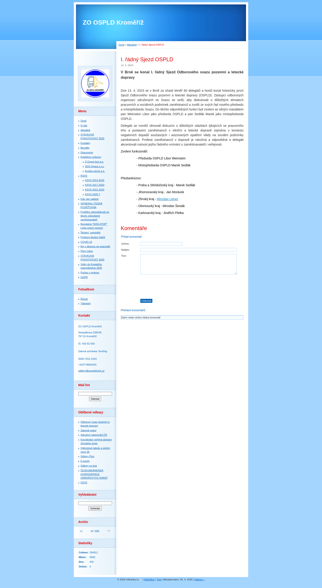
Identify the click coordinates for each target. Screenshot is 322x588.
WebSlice (149, 579)
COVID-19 (86, 242)
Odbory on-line (88, 465)
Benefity (84, 147)
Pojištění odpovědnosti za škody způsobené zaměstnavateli (94, 216)
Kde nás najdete (89, 199)
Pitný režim (86, 251)
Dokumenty (86, 152)
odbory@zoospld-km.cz (91, 370)
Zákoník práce (88, 430)
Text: (124, 255)
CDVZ (83, 482)
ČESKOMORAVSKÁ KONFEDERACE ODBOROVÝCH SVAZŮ (93, 474)
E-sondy (85, 461)
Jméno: (125, 243)
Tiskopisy (85, 303)
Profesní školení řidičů (92, 237)
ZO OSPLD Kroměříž (113, 22)
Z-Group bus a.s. (94, 161)
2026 (97, 531)
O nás (83, 125)
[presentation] (192, 286)
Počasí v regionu (89, 272)
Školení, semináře (90, 232)
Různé (84, 299)
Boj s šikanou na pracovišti (95, 246)
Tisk (159, 579)
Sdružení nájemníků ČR (93, 435)
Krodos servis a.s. (95, 171)
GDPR (84, 277)
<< (81, 531)
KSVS (83, 175)
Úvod (121, 44)
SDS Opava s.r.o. (94, 166)
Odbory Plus (87, 456)
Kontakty (85, 143)
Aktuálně (132, 44)
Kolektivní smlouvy (90, 157)
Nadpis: (125, 249)
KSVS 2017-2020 (94, 185)
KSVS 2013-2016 (94, 180)
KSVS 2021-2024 (94, 189)
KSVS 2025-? (92, 194)
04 (92, 531)
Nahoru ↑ (200, 579)
